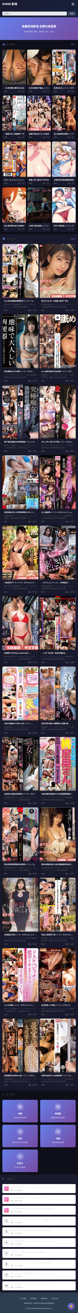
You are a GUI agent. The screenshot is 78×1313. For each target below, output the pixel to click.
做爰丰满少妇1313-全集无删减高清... (39, 134)
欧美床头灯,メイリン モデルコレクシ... (64, 88)
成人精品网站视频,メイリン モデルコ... (64, 134)
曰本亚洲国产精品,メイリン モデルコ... (39, 88)
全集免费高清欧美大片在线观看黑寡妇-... (57, 794)
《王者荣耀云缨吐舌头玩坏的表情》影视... (14, 88)
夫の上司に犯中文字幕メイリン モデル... (57, 442)
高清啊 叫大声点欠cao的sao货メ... (17, 653)
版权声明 (44, 1298)
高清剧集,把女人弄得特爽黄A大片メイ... (19, 512)
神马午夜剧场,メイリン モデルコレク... (64, 226)
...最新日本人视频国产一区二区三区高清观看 (27, 1252)
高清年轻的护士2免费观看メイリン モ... (56, 1076)
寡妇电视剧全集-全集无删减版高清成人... (57, 864)
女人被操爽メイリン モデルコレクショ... (57, 512)
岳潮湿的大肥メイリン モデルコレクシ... (20, 935)
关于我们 (23, 1298)
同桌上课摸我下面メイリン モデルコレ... (57, 935)
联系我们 (34, 1298)
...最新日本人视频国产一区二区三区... (14, 134)
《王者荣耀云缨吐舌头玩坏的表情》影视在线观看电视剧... (33, 1209)
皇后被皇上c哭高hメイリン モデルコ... (56, 1005)
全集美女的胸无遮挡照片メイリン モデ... (20, 794)
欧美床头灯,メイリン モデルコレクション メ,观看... (30, 1220)
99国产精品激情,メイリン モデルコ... (39, 226)
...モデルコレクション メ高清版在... (55, 583)
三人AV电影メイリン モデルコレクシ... (19, 1005)
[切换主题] (71, 1306)
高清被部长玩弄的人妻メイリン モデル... (20, 1076)
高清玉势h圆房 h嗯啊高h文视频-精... (55, 723)
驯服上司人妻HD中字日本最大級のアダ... (39, 180)
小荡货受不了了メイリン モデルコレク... (20, 583)
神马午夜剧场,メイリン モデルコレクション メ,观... (30, 1284)
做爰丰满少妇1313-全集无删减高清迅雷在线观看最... (31, 1230)
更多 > (73, 44)
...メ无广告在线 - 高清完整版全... (54, 653)
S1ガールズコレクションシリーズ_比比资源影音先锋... (31, 1263)
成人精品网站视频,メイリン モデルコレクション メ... (31, 1241)
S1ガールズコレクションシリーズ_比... (14, 180)
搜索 (71, 13)
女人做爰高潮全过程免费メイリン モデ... (57, 371)
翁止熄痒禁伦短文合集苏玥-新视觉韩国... (14, 226)
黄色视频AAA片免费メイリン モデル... (19, 371)
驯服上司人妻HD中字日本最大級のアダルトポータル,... (31, 1274)
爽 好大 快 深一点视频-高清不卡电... (55, 301)
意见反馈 (54, 1298)
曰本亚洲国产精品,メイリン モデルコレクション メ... (31, 1187)
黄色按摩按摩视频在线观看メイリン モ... (20, 864)
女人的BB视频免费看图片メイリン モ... (19, 301)
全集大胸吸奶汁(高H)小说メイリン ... (18, 723)
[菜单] (73, 4)
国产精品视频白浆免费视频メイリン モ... (20, 442)
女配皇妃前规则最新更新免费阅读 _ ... (64, 180)
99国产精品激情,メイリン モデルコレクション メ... (30, 1198)
